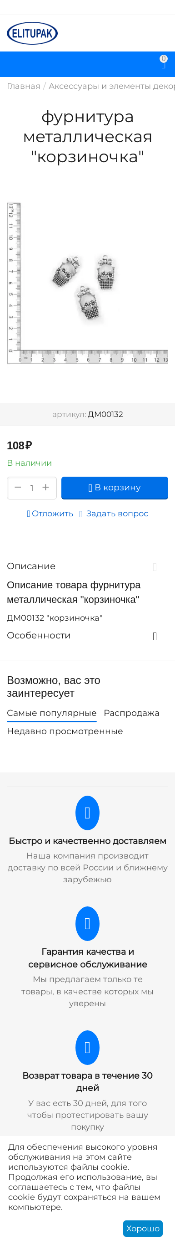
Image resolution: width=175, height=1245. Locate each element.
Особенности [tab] (85, 635)
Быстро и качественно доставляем (87, 841)
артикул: (69, 414)
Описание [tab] (85, 566)
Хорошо (143, 1229)
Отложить (50, 514)
